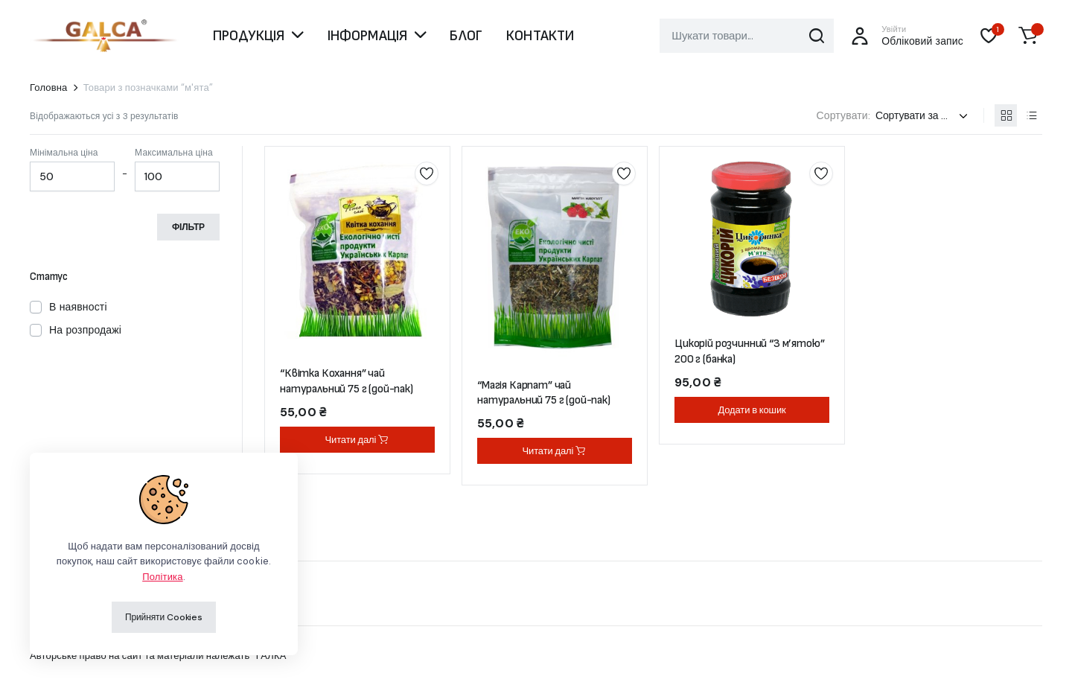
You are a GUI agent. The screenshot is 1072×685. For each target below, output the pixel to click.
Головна (49, 87)
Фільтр (188, 227)
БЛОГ (466, 36)
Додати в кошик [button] (751, 410)
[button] (1028, 36)
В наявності (78, 306)
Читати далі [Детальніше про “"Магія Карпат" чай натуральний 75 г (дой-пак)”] (555, 451)
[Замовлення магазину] (923, 116)
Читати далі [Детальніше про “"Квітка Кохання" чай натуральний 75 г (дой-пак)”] (357, 440)
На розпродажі (85, 330)
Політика (162, 576)
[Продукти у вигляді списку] (1031, 115)
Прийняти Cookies (163, 617)
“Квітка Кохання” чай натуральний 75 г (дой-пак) (346, 381)
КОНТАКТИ (540, 36)
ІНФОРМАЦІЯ (368, 36)
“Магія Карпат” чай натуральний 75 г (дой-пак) (543, 393)
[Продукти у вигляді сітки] (1006, 115)
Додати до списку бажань (426, 173)
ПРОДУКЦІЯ (248, 36)
